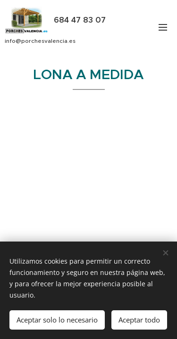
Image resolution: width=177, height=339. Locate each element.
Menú (163, 27)
